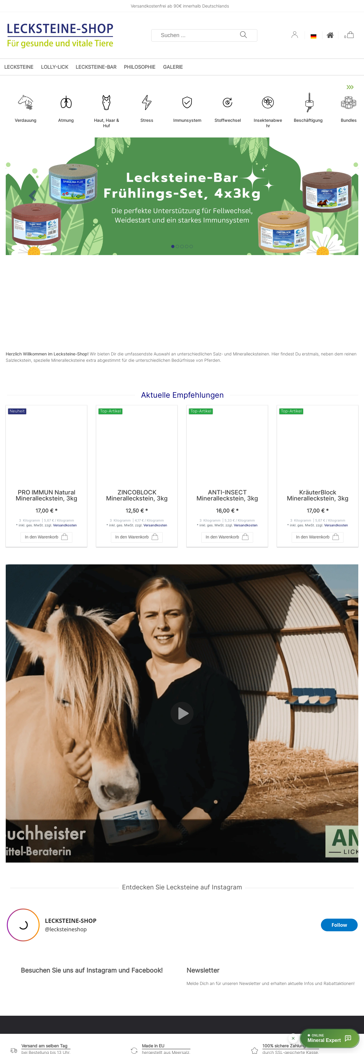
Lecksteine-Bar (96, 67)
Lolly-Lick (54, 67)
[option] (182, 196)
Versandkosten (65, 525)
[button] (32, 196)
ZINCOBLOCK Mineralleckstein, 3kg (137, 496)
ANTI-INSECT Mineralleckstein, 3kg (227, 496)
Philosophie (139, 67)
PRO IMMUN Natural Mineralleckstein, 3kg (46, 496)
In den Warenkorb (46, 537)
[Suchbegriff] (196, 35)
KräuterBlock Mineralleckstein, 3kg (317, 496)
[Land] (313, 37)
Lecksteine (18, 67)
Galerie (173, 67)
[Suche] (243, 35)
